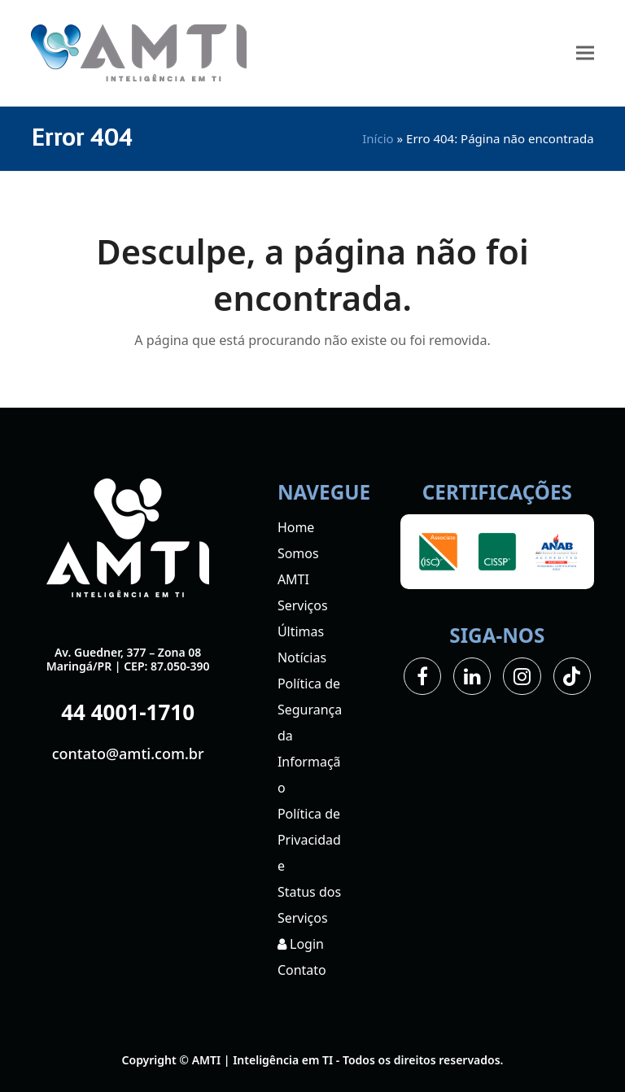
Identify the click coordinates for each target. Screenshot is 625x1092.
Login (301, 944)
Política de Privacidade (309, 840)
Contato (302, 970)
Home (296, 527)
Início (377, 138)
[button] (585, 53)
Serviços (303, 605)
